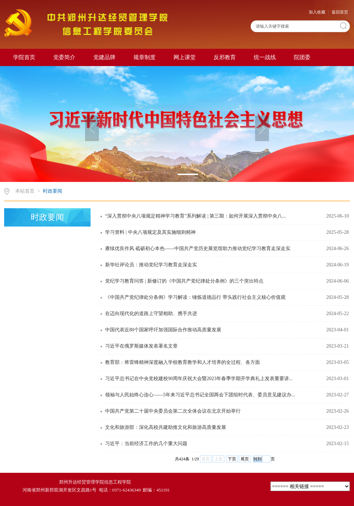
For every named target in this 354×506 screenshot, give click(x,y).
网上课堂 (185, 57)
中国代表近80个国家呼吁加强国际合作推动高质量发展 (163, 329)
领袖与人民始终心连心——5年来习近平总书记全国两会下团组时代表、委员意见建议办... (200, 394)
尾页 (245, 459)
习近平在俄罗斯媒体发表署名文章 (141, 346)
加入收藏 (317, 12)
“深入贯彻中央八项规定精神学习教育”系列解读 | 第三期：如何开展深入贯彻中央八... (195, 216)
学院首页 (24, 57)
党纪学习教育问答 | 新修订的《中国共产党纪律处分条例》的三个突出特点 (184, 281)
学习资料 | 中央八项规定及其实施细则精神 (150, 232)
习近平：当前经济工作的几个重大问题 (146, 443)
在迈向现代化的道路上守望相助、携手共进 (151, 313)
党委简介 (64, 57)
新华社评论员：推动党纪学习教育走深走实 (151, 264)
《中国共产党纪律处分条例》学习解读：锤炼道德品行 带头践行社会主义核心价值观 (195, 297)
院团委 (302, 57)
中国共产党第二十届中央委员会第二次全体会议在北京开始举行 (173, 411)
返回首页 (340, 12)
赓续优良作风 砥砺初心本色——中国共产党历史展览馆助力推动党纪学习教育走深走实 (197, 248)
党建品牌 (104, 57)
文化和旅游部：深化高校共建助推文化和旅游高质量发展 (165, 427)
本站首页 (25, 191)
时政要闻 (52, 191)
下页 (232, 459)
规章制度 (144, 57)
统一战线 (265, 57)
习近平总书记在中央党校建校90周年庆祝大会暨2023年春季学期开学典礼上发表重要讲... (199, 378)
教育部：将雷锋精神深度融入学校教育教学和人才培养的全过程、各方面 (182, 362)
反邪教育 (225, 57)
